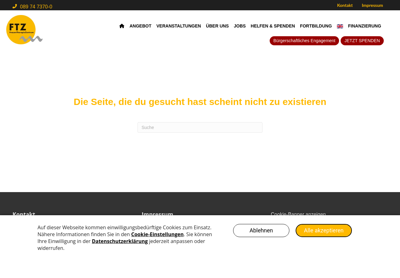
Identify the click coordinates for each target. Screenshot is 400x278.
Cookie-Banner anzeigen (298, 214)
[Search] (200, 127)
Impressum (372, 5)
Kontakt (345, 5)
